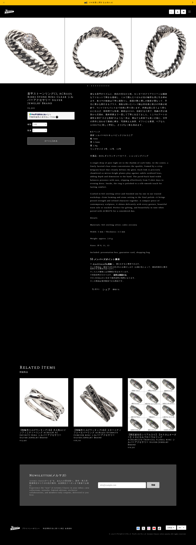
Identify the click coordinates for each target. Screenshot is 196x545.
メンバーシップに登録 (102, 264)
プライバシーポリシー (31, 528)
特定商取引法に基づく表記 (53, 528)
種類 (29, 124)
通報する (116, 289)
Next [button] (191, 50)
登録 (153, 485)
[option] (98, 50)
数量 (29, 130)
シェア (106, 289)
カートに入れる (51, 141)
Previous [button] (4, 50)
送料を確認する (120, 275)
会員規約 (68, 528)
